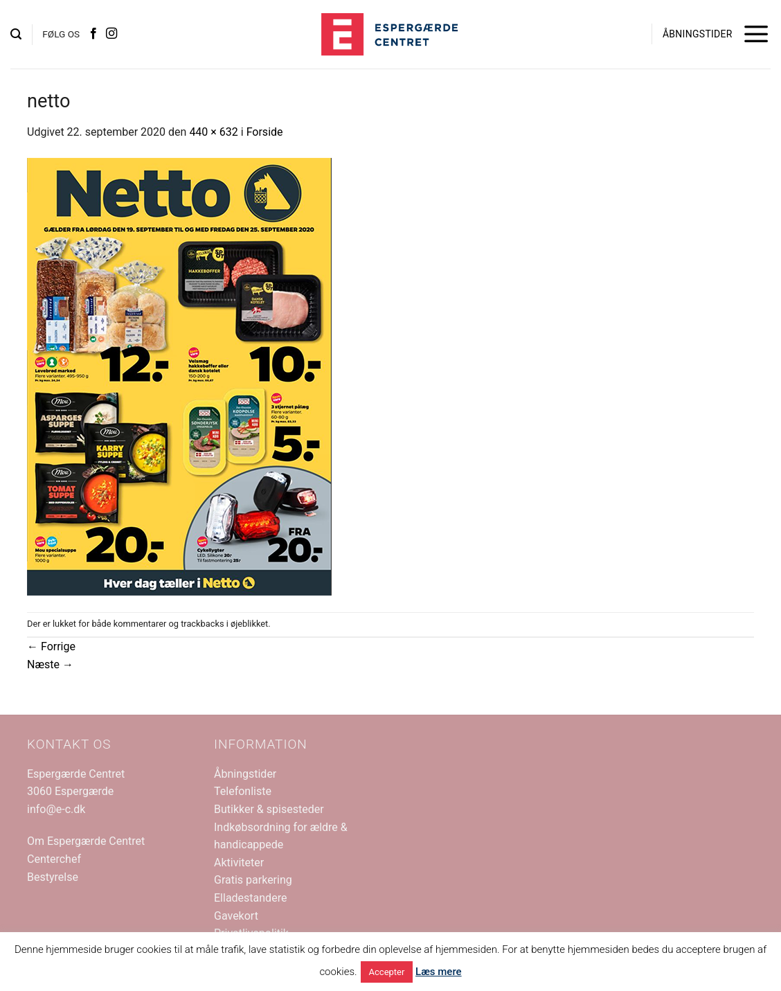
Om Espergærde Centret (86, 841)
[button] (15, 34)
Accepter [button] (387, 972)
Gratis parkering (253, 879)
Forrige (51, 646)
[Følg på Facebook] (93, 34)
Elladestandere (250, 897)
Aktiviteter (239, 862)
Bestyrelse (52, 877)
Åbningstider (245, 773)
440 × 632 (213, 132)
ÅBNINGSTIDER (698, 33)
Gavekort (236, 915)
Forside (264, 132)
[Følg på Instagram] (111, 34)
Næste (50, 664)
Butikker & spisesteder (269, 809)
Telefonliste (242, 791)
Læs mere (438, 971)
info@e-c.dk (56, 809)
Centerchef (54, 859)
